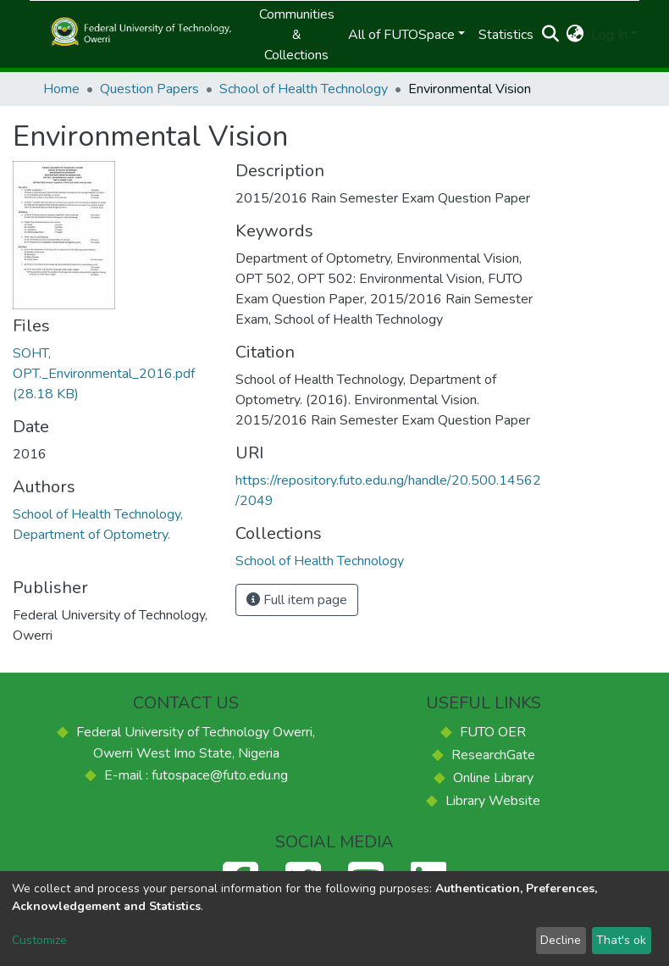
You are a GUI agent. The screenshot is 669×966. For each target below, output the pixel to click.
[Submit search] (550, 35)
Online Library (493, 778)
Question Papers (149, 89)
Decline (560, 940)
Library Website (492, 800)
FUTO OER (493, 732)
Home (61, 89)
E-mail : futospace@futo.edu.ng (196, 775)
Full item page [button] (296, 600)
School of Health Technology (303, 89)
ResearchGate (493, 755)
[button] (575, 35)
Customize (39, 940)
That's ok (621, 940)
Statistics (506, 34)
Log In (609, 34)
